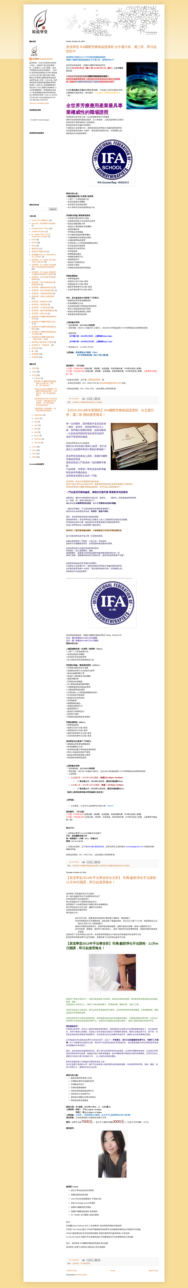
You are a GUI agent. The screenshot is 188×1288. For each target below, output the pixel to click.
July (36, 422)
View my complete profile (39, 103)
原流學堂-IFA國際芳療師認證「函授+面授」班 (43, 338)
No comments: (74, 398)
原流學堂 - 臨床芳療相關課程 (43, 311)
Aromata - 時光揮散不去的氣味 (44, 223)
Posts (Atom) (82, 1275)
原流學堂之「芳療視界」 (41, 345)
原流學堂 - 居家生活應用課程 (43, 296)
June (36, 425)
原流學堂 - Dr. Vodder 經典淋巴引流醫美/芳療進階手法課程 (44, 273)
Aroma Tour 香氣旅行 (40, 220)
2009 (34, 457)
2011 (34, 450)
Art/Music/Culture (38, 232)
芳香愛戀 (35, 354)
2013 (34, 375)
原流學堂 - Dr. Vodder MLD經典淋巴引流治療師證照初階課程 (44, 266)
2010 (34, 454)
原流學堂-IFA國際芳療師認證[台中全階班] (87, 402)
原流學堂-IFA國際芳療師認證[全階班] (86, 866)
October (37, 378)
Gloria (34, 243)
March (37, 436)
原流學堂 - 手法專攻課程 (81, 1263)
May (36, 429)
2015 (34, 368)
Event (34, 240)
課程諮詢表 (94, 379)
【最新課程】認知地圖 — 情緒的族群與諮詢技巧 (45, 410)
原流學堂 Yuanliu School (42, 59)
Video (34, 246)
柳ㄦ (33, 351)
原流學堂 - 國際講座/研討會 (42, 287)
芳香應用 (35, 357)
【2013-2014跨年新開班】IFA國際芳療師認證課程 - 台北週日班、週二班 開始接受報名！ (45, 392)
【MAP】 (110, 806)
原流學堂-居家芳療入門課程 (42, 342)
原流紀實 (35, 348)
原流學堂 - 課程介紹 (39, 313)
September (38, 415)
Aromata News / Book (40, 228)
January (37, 442)
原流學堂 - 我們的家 (39, 305)
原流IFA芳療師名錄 (39, 252)
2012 (34, 447)
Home (112, 1271)
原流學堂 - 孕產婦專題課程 (42, 293)
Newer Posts (72, 1271)
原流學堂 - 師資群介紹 (40, 302)
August (37, 418)
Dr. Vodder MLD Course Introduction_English (41, 235)
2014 (34, 372)
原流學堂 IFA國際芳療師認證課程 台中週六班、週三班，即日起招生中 (45, 383)
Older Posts (153, 1271)
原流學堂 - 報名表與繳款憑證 (43, 290)
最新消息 (35, 249)
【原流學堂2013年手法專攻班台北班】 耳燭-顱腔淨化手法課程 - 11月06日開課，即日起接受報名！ (45, 402)
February (38, 439)
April (36, 432)
